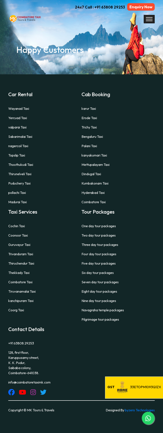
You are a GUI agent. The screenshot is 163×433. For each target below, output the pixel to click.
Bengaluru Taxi (92, 136)
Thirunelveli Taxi (19, 174)
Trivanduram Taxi (20, 254)
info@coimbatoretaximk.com (29, 382)
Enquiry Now (140, 6)
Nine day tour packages (99, 301)
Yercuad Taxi (17, 118)
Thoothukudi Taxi (20, 164)
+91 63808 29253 (21, 343)
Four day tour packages (99, 254)
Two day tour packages (99, 235)
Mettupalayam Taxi (96, 164)
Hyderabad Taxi (93, 192)
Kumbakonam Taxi (95, 183)
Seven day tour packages (100, 282)
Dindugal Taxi (91, 174)
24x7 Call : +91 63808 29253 (100, 7)
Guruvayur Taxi (19, 245)
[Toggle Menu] (149, 19)
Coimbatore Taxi (94, 202)
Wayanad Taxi (18, 108)
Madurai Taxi (17, 202)
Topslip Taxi (16, 155)
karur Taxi (89, 108)
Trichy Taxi (89, 127)
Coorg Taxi (16, 310)
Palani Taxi (89, 146)
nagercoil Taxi (18, 146)
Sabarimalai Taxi (20, 136)
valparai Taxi (17, 127)
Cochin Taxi (16, 226)
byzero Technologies (140, 410)
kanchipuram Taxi (21, 301)
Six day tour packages (98, 273)
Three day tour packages (100, 245)
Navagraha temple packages (103, 310)
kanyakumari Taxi (94, 155)
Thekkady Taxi (19, 273)
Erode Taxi (89, 118)
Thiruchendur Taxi (21, 263)
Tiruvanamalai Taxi (22, 291)
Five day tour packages (99, 263)
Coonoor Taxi (18, 235)
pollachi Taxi (17, 192)
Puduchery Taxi (19, 183)
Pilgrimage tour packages (100, 319)
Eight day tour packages (99, 291)
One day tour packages (99, 226)
